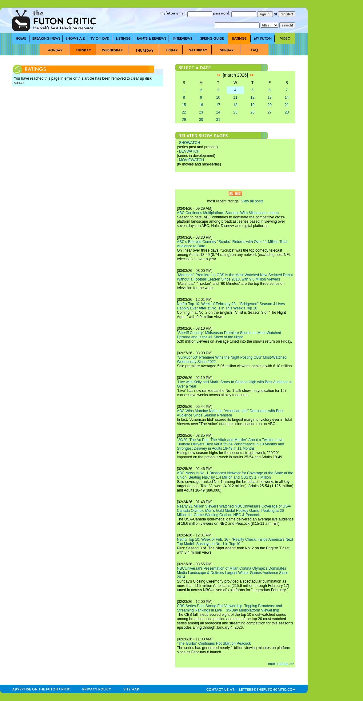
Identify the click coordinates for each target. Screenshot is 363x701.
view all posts (252, 201)
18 (235, 105)
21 (287, 105)
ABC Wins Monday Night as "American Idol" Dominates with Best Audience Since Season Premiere (230, 413)
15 (184, 105)
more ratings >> (281, 664)
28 (287, 112)
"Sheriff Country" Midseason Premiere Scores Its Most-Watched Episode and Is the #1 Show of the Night (229, 335)
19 (252, 105)
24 (218, 112)
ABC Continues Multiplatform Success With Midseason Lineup (228, 213)
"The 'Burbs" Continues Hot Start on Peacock (214, 643)
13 (270, 97)
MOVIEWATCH (191, 160)
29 (184, 119)
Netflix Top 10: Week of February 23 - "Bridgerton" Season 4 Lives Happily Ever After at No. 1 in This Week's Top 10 (231, 306)
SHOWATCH (189, 143)
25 (235, 112)
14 (287, 97)
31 (218, 119)
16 (201, 105)
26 (252, 112)
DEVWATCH (189, 151)
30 (201, 119)
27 (270, 112)
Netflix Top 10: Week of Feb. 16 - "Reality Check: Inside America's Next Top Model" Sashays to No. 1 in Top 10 (235, 541)
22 (184, 112)
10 (218, 97)
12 (252, 97)
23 (201, 112)
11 (235, 97)
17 (218, 105)
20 (270, 105)
